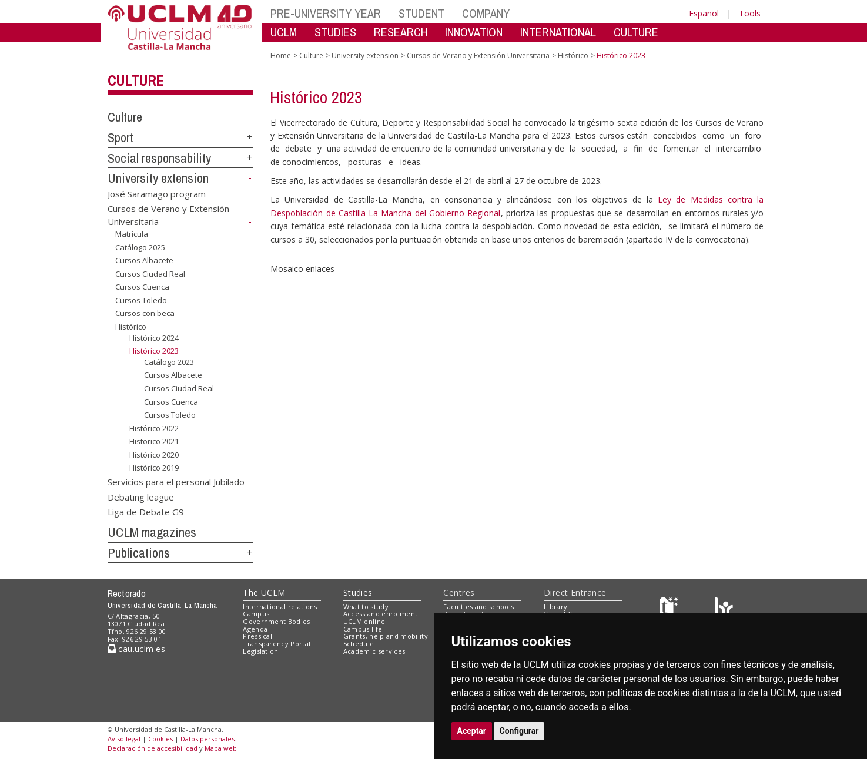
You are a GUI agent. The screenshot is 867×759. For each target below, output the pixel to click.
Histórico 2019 (154, 467)
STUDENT (421, 13)
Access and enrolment (380, 613)
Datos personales (207, 738)
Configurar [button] (519, 731)
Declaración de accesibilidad (152, 748)
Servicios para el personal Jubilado (176, 482)
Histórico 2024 (154, 338)
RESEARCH (400, 32)
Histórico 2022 (154, 428)
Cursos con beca (145, 313)
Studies (358, 592)
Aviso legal (124, 738)
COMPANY (486, 13)
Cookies (160, 738)
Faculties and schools (478, 606)
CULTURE (636, 32)
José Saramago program (157, 194)
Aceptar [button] (472, 731)
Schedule (358, 643)
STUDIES (335, 32)
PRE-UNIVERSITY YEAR (325, 13)
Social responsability (159, 158)
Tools (750, 13)
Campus (256, 613)
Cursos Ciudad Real (150, 273)
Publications (139, 553)
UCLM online (364, 621)
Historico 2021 (154, 441)
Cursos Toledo (141, 300)
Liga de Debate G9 (146, 512)
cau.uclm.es (136, 648)
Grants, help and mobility (385, 636)
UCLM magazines (152, 532)
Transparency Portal (276, 643)
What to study (366, 606)
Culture (135, 80)
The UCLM (264, 592)
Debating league (141, 496)
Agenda (255, 628)
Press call (258, 636)
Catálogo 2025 (140, 246)
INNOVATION (474, 32)
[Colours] (724, 608)
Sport (120, 137)
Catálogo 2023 (169, 362)
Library (555, 606)
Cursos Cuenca (142, 286)
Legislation (261, 651)
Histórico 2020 (154, 454)
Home (280, 56)
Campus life (363, 628)
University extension (158, 178)
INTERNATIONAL (558, 32)
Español (704, 13)
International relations (280, 606)
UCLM (283, 32)
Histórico (130, 326)
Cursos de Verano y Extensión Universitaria (478, 56)
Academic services (374, 651)
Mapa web (221, 748)
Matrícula (131, 234)
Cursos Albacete (144, 260)
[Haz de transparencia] (670, 608)
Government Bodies (276, 621)
